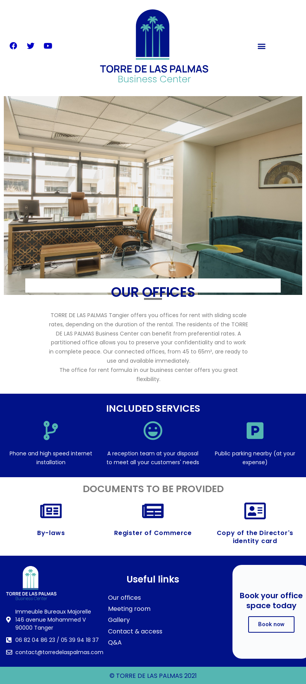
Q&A (115, 642)
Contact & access (135, 631)
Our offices (124, 597)
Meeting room (129, 608)
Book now (271, 624)
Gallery (119, 619)
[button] (261, 46)
